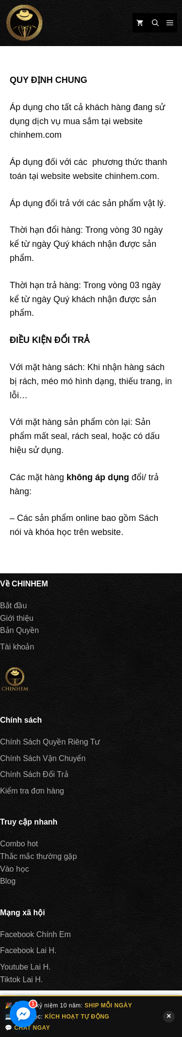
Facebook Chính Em (35, 934)
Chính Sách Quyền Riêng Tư (50, 742)
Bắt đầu (13, 605)
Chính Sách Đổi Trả (34, 774)
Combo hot (19, 844)
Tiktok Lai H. (21, 979)
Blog (8, 881)
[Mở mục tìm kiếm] (155, 22)
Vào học (14, 869)
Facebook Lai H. (28, 950)
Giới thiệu (16, 618)
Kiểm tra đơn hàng (32, 791)
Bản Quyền (19, 630)
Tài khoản (17, 647)
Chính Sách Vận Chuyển (42, 758)
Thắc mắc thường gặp (38, 856)
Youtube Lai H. (25, 967)
